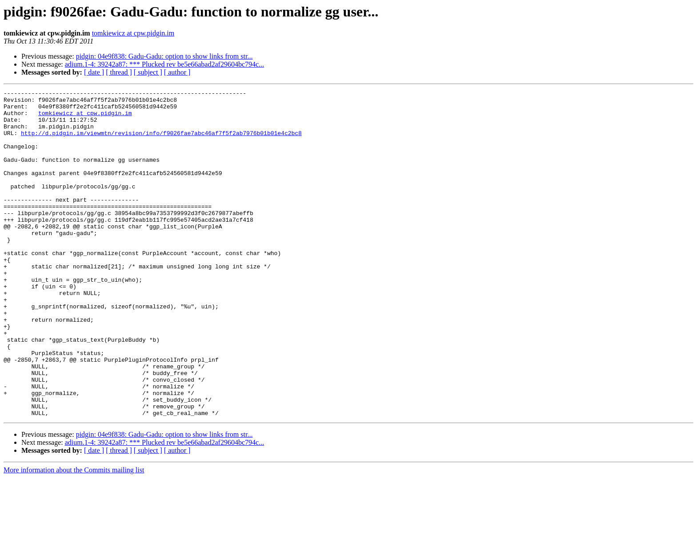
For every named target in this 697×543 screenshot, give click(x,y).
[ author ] (177, 72)
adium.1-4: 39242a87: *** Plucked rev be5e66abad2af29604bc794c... (164, 64)
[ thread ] (119, 72)
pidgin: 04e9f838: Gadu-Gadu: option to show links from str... (164, 56)
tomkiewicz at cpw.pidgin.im (133, 33)
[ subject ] (148, 72)
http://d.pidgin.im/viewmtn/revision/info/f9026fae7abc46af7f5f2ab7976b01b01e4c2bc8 (161, 142)
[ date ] (94, 72)
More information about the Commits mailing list (74, 535)
